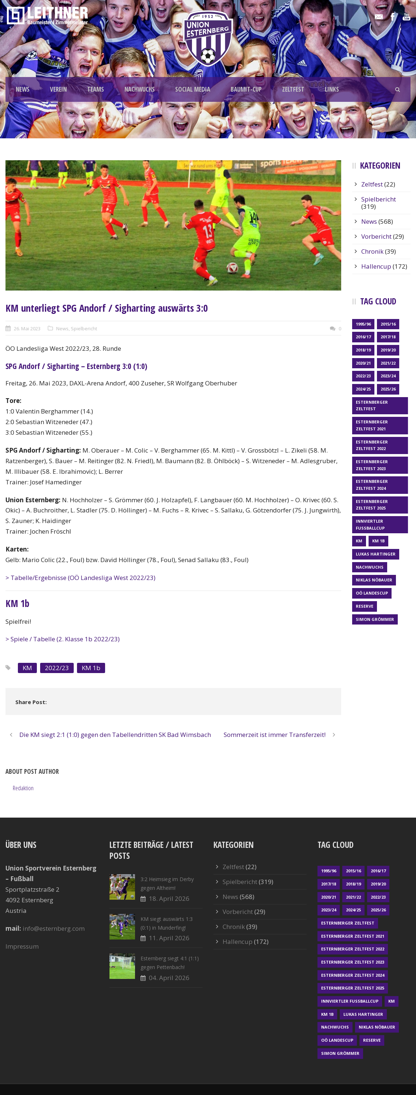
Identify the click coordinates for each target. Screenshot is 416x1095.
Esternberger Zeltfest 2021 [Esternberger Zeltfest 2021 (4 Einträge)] (372, 425)
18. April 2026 (169, 898)
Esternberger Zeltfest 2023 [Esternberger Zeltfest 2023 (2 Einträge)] (372, 465)
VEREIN (58, 89)
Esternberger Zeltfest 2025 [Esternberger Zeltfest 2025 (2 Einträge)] (372, 505)
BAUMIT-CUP (246, 89)
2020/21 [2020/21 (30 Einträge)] (363, 363)
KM (27, 668)
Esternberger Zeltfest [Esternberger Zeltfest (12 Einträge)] (372, 405)
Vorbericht (376, 236)
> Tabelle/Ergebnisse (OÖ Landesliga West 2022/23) (80, 577)
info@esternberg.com (54, 928)
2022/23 (57, 668)
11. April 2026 (169, 938)
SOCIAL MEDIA (192, 89)
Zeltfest (372, 184)
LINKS (332, 89)
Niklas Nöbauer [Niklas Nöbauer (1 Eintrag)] (374, 580)
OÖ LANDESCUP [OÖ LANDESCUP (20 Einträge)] (372, 593)
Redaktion (23, 788)
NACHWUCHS (139, 89)
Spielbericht (84, 328)
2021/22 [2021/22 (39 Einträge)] (388, 363)
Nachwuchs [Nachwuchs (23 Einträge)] (370, 567)
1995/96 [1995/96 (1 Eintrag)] (363, 324)
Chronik (372, 251)
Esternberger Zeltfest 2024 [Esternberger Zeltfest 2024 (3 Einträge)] (372, 485)
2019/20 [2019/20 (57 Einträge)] (388, 350)
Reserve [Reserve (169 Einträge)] (364, 606)
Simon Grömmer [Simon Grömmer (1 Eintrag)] (375, 619)
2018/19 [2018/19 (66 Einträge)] (363, 350)
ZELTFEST (293, 89)
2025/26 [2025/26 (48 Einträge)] (388, 389)
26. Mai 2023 (27, 328)
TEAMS (95, 89)
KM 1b (91, 668)
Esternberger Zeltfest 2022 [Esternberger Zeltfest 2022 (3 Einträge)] (372, 445)
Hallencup (376, 266)
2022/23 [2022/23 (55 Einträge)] (363, 376)
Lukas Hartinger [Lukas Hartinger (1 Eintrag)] (376, 554)
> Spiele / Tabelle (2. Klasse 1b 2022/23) (62, 639)
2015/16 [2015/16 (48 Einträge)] (388, 324)
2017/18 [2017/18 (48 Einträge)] (388, 336)
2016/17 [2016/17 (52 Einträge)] (363, 336)
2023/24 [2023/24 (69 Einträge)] (388, 376)
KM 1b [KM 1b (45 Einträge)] (378, 540)
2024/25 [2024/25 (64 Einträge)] (363, 389)
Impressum (22, 946)
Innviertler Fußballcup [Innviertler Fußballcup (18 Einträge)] (370, 524)
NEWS (23, 89)
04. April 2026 (169, 977)
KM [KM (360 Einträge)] (359, 540)
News (62, 328)
